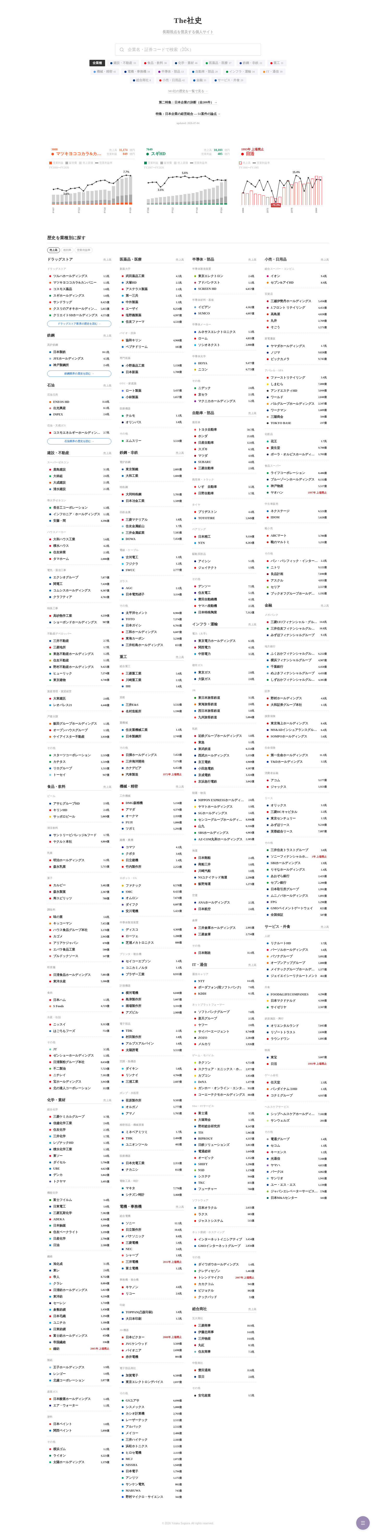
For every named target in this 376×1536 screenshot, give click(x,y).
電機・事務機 (137, 71)
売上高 (54, 250)
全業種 (97, 63)
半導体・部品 (171, 71)
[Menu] (363, 1523)
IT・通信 (273, 71)
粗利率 (67, 250)
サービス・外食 (229, 80)
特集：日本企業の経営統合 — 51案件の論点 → (188, 114)
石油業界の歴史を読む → (79, 441)
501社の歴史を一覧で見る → (188, 91)
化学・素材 (186, 63)
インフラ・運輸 (240, 71)
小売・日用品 (172, 80)
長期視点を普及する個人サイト (188, 32)
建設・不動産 (123, 63)
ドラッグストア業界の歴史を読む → (79, 323)
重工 (276, 63)
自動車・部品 (205, 71)
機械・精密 (105, 71)
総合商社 (142, 80)
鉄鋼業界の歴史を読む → (79, 373)
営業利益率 (83, 250)
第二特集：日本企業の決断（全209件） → (188, 102)
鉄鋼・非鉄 (251, 63)
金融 (199, 80)
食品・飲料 (155, 63)
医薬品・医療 (218, 63)
